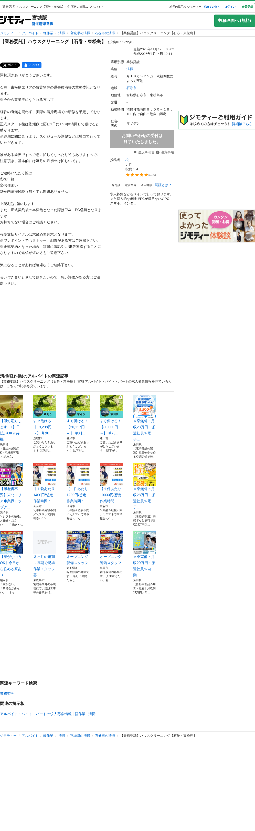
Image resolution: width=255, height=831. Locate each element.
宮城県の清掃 (80, 33)
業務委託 (7, 693)
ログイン (230, 6)
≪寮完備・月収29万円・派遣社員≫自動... (144, 554)
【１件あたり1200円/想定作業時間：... (78, 483)
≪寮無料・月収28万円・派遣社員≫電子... (144, 418)
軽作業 (48, 33)
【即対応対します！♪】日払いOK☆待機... (11, 418)
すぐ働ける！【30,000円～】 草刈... (111, 415)
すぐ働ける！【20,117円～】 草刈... (78, 415)
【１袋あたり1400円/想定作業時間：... (44, 483)
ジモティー (8, 33)
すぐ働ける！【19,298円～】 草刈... (44, 415)
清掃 (61, 33)
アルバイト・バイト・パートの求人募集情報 (36, 714)
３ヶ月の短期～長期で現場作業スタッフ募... (44, 554)
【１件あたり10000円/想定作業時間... (111, 483)
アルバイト (30, 33)
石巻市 (131, 88)
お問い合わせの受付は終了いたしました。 (142, 138)
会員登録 (247, 6)
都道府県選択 (42, 24)
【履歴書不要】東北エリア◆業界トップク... (11, 486)
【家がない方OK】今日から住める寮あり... (11, 554)
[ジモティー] (15, 20)
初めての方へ (211, 6)
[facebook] (31, 65)
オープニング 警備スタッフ (78, 548)
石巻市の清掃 (105, 33)
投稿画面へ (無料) (234, 20)
